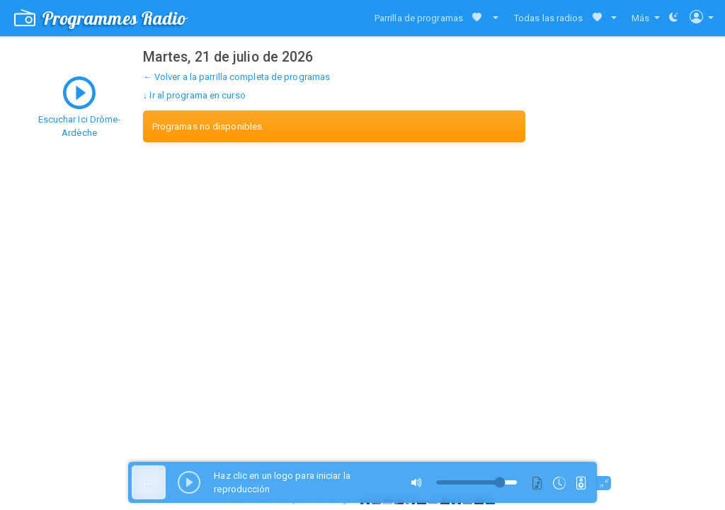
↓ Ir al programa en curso (194, 95)
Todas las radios (548, 18)
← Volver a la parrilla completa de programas (236, 77)
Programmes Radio (100, 18)
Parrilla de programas (419, 18)
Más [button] (641, 18)
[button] (492, 18)
